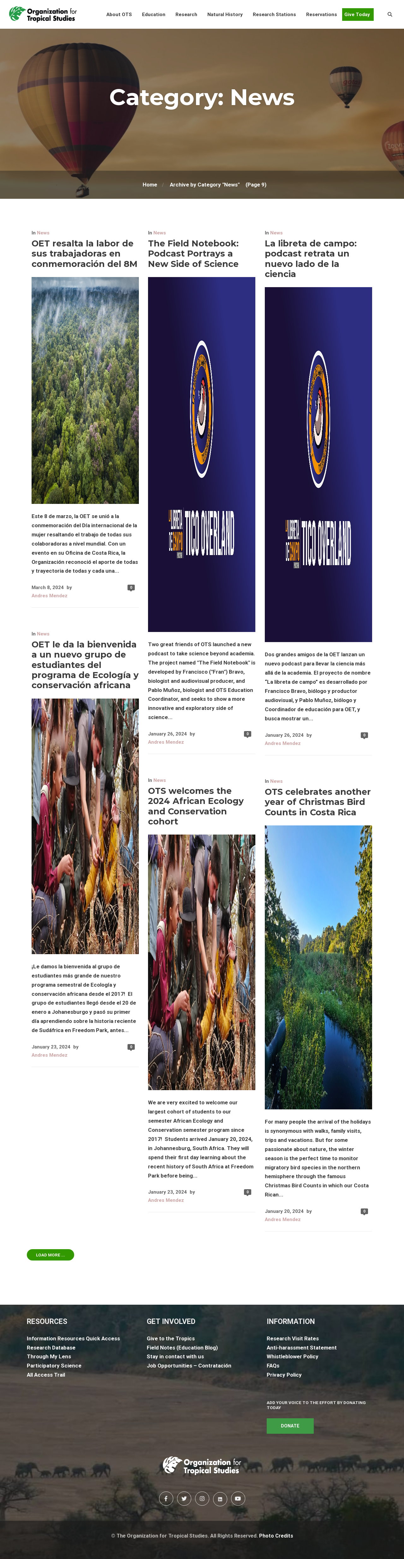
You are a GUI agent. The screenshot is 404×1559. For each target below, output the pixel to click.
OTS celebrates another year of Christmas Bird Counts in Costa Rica (318, 802)
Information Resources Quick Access (73, 1338)
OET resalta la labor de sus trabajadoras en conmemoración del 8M (85, 253)
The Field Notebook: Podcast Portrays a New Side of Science (193, 253)
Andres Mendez (50, 596)
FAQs (273, 1365)
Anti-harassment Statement (302, 1347)
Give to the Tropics (171, 1338)
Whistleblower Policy (292, 1356)
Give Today (357, 14)
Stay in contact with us (175, 1356)
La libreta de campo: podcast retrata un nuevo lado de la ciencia (311, 258)
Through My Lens (49, 1356)
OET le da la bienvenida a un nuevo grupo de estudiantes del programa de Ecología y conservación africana (85, 665)
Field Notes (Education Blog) (182, 1347)
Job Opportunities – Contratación (189, 1365)
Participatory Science (54, 1365)
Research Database (51, 1347)
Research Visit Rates (293, 1338)
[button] (119, 15)
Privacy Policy (284, 1375)
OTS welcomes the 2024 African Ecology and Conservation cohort (196, 806)
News (43, 233)
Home (150, 184)
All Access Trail (46, 1375)
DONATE (290, 1426)
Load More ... (50, 1254)
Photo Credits (276, 1536)
